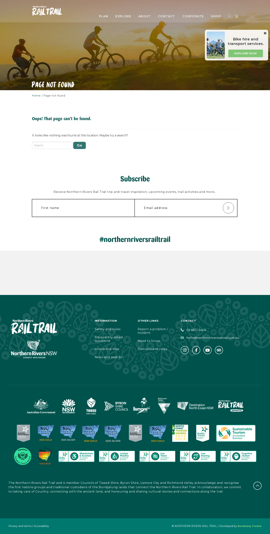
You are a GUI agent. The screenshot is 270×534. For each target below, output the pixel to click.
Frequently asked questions (109, 339)
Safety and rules (108, 329)
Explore (123, 16)
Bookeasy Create (250, 526)
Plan (103, 16)
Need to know (149, 341)
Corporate (193, 16)
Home (36, 95)
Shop (216, 16)
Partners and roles (152, 349)
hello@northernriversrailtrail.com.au (213, 338)
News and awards (108, 357)
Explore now (245, 53)
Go (79, 145)
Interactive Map (107, 349)
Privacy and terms (19, 526)
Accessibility (41, 526)
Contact (166, 16)
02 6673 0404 (196, 330)
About (144, 16)
